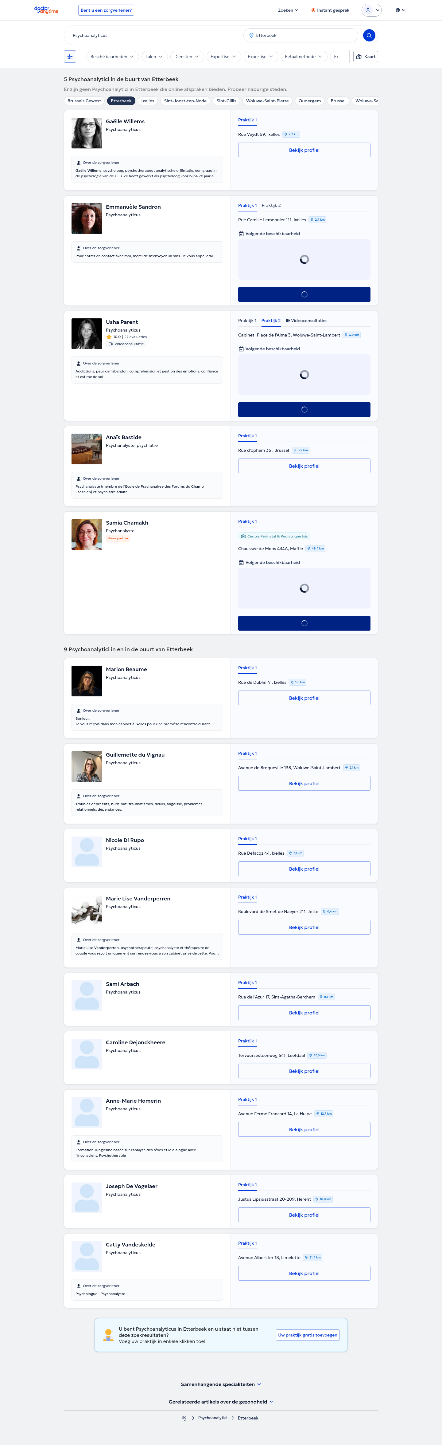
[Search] (369, 35)
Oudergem (310, 101)
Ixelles (148, 101)
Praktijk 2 (271, 205)
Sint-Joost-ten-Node (185, 101)
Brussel (338, 101)
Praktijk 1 (247, 120)
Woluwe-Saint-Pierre (267, 101)
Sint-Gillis (226, 101)
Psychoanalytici (213, 1418)
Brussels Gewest (84, 101)
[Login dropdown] (372, 10)
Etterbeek (121, 101)
